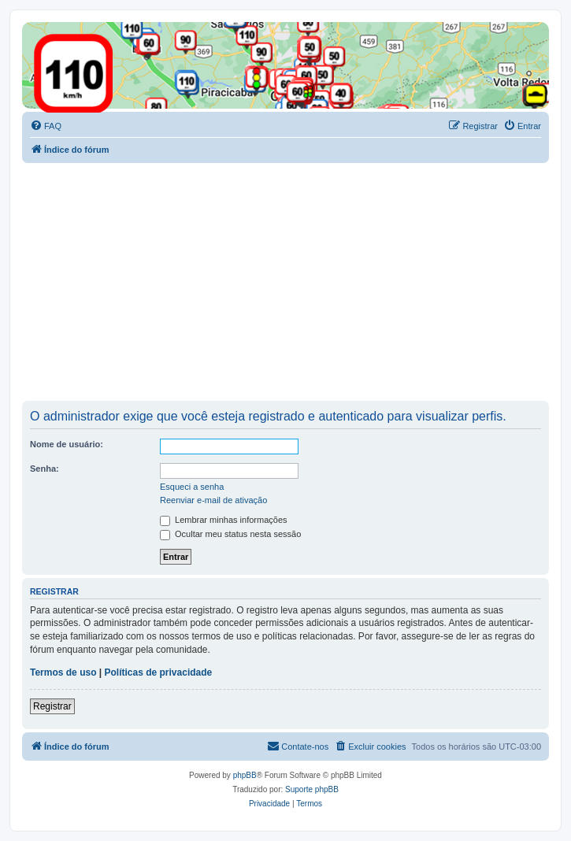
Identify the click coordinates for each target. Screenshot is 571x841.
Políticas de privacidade (159, 672)
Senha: (44, 468)
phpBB (245, 775)
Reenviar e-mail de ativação (213, 500)
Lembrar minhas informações (223, 519)
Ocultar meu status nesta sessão (230, 534)
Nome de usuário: (66, 444)
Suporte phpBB (312, 789)
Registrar (52, 706)
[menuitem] (45, 126)
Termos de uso (63, 672)
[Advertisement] (296, 281)
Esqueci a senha (192, 486)
